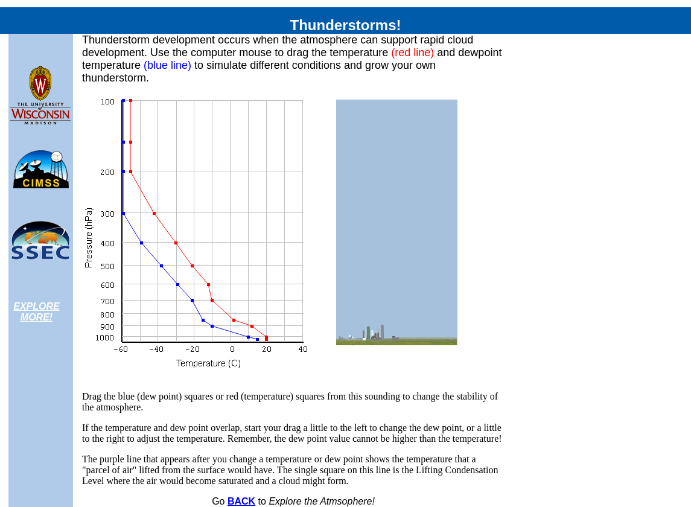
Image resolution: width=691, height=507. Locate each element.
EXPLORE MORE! (36, 311)
